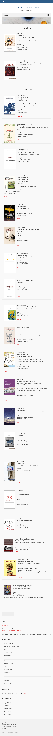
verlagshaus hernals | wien (26, 7)
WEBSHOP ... (6, 625)
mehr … (19, 53)
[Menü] (26, 15)
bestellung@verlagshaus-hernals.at (12, 630)
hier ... (26, 693)
